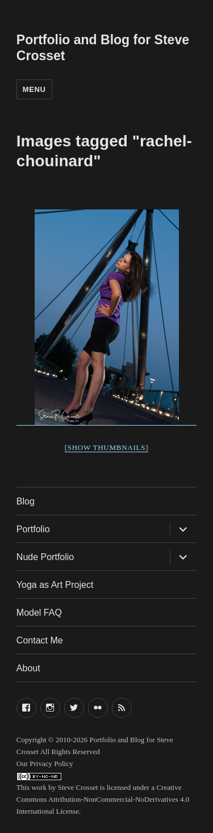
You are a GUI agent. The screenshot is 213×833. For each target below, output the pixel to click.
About (28, 668)
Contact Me (39, 640)
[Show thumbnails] (107, 447)
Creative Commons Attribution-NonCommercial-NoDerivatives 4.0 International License (102, 799)
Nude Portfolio (45, 557)
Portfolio (33, 529)
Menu (34, 89)
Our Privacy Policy (44, 763)
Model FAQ (39, 612)
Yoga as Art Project (55, 585)
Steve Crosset (77, 787)
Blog (25, 501)
